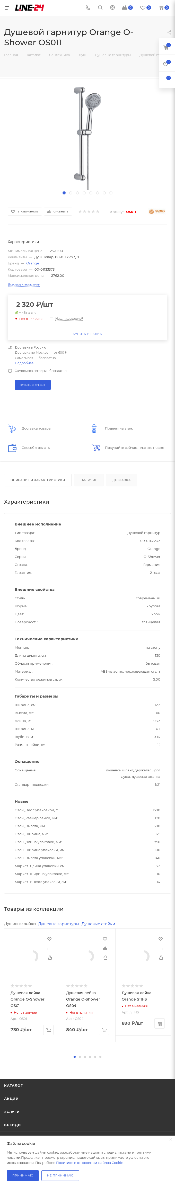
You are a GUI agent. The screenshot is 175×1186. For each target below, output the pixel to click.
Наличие (89, 480)
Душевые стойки (98, 923)
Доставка (121, 480)
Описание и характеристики (38, 480)
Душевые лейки (20, 923)
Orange (32, 263)
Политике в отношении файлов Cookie (89, 1163)
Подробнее (24, 363)
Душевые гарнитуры (58, 923)
